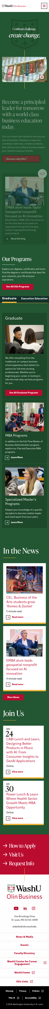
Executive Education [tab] (34, 310)
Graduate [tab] (9, 310)
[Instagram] (33, 909)
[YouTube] (16, 909)
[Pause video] (42, 77)
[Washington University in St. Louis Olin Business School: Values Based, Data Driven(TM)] (24, 898)
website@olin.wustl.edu (24, 927)
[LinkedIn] (25, 909)
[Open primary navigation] (44, 6)
